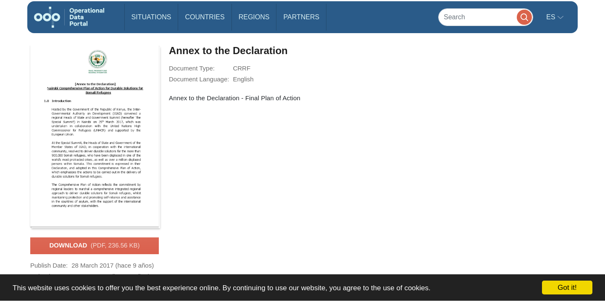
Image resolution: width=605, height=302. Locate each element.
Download (94, 246)
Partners (301, 17)
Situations (151, 17)
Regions (254, 17)
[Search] (485, 17)
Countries (204, 17)
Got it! (567, 288)
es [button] (551, 17)
